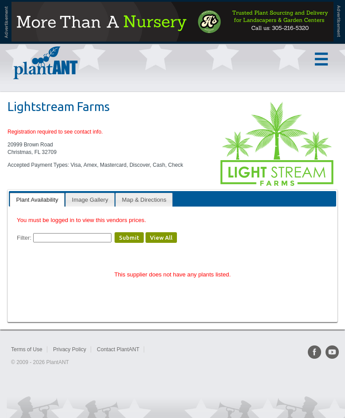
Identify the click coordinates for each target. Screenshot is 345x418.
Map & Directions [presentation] (144, 199)
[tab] (37, 200)
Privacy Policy (69, 349)
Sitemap (159, 349)
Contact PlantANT (118, 349)
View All (161, 237)
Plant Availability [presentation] (37, 199)
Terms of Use (26, 349)
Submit (129, 237)
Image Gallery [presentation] (90, 199)
